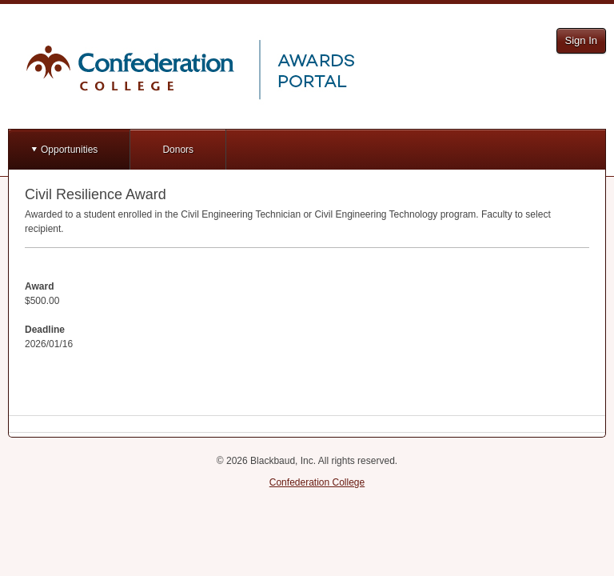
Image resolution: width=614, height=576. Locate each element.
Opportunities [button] (69, 149)
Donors (177, 149)
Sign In (581, 40)
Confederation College (317, 482)
